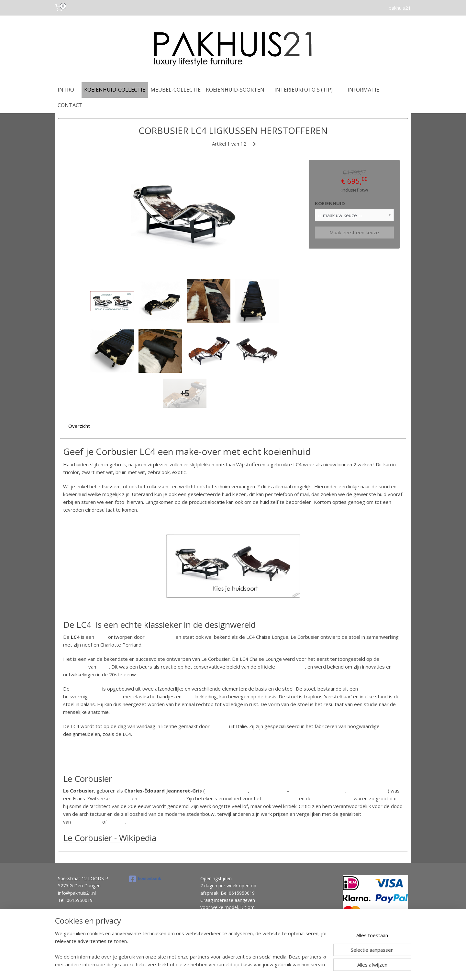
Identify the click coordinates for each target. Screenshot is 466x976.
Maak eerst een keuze (354, 232)
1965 (382, 790)
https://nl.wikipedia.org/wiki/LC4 (98, 748)
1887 (279, 790)
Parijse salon (290, 666)
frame (115, 696)
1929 (103, 666)
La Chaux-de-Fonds (226, 790)
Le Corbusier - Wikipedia (109, 838)
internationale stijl (332, 798)
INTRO (66, 89)
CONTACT (70, 105)
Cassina (219, 726)
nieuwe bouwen (280, 798)
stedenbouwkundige (161, 798)
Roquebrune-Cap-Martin (318, 790)
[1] (128, 820)
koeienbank (145, 879)
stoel (101, 637)
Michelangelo (86, 821)
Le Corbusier (160, 637)
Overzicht (79, 426)
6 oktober (261, 790)
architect (120, 798)
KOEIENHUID (330, 203)
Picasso (116, 821)
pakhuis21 (400, 8)
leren (188, 696)
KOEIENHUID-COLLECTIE (114, 89)
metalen (98, 696)
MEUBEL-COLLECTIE (175, 89)
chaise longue (86, 688)
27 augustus (361, 790)
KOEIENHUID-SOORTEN (235, 89)
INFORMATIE (363, 89)
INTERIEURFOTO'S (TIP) (303, 89)
